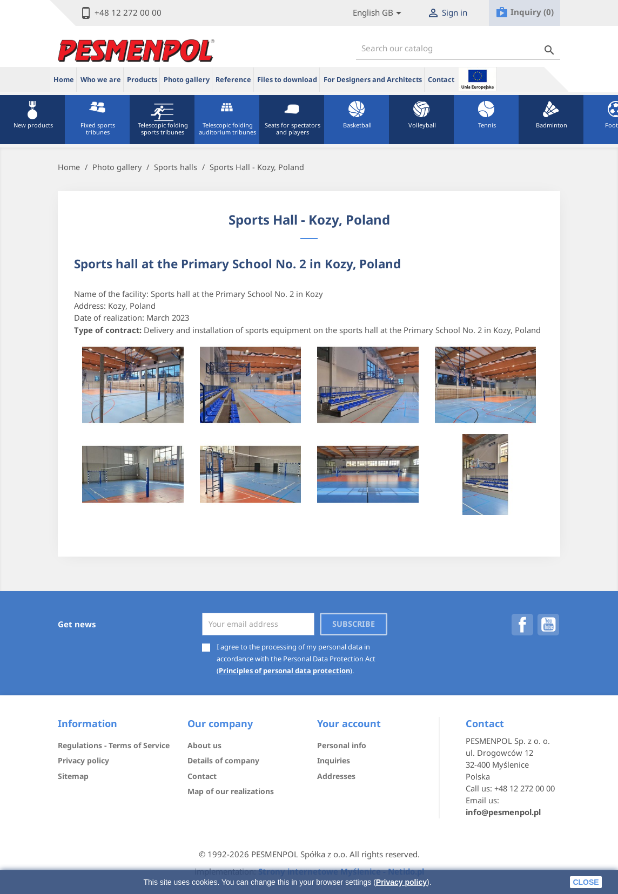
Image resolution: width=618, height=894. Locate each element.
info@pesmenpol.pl (503, 812)
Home (63, 79)
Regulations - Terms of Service (114, 745)
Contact (441, 79)
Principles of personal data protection (284, 670)
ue (477, 79)
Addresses (336, 776)
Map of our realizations (230, 791)
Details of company (223, 760)
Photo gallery (187, 79)
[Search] (458, 48)
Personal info (341, 745)
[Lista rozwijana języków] (379, 13)
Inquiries (333, 760)
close (586, 882)
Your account (349, 723)
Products (142, 79)
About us (204, 745)
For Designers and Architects (373, 79)
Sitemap (73, 776)
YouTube (548, 624)
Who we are (100, 79)
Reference (233, 79)
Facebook (522, 624)
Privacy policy (401, 882)
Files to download (287, 79)
